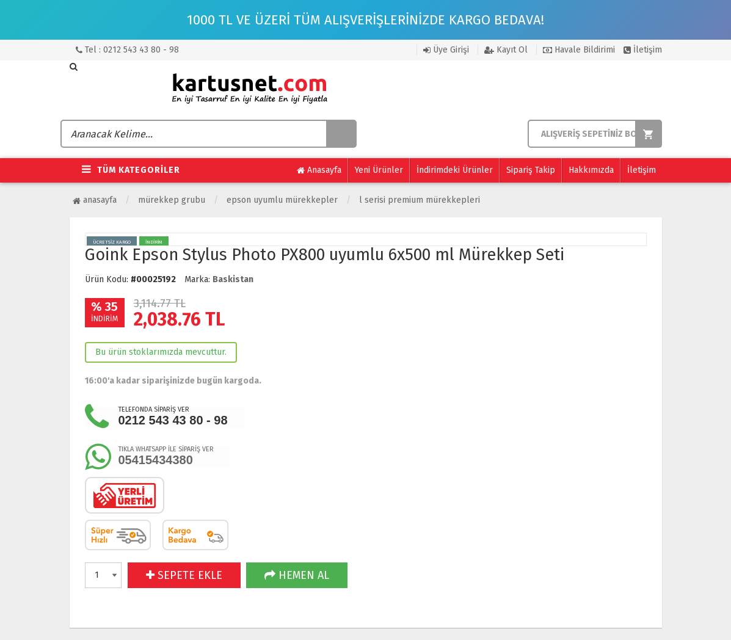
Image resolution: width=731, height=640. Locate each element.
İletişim (643, 50)
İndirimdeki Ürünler (454, 170)
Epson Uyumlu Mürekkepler (282, 200)
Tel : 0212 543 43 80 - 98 (127, 50)
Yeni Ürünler (379, 170)
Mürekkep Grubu (171, 200)
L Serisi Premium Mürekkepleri (419, 200)
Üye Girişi (446, 50)
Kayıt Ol (506, 50)
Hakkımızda (591, 170)
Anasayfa (319, 170)
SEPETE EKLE (184, 575)
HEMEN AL (296, 575)
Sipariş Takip (530, 170)
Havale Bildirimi (579, 50)
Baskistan (233, 279)
